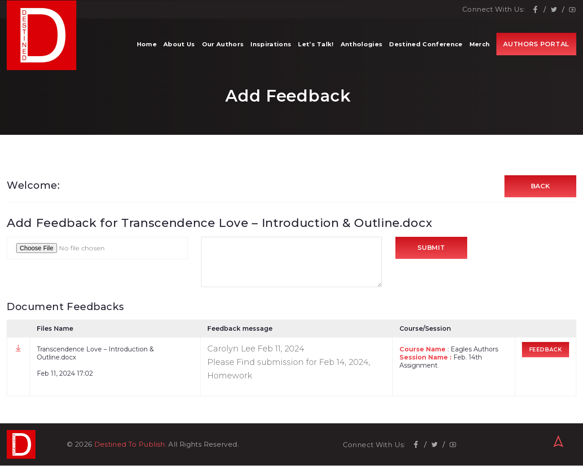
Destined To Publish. (130, 444)
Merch (479, 45)
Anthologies (362, 45)
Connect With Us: (493, 9)
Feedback (545, 349)
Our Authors (223, 45)
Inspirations (270, 45)
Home (147, 45)
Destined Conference (425, 45)
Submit (431, 248)
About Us (179, 45)
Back (540, 186)
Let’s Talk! (316, 45)
